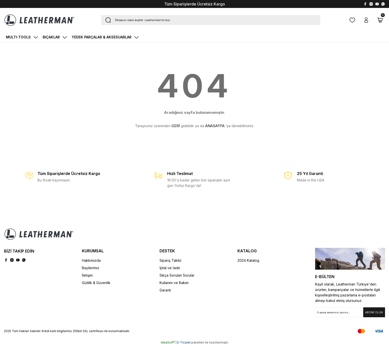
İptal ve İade (170, 268)
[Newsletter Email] (350, 312)
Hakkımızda (91, 260)
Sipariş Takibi (170, 260)
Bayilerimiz (90, 268)
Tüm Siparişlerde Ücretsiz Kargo (194, 3)
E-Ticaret (184, 342)
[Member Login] (366, 20)
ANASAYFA (215, 125)
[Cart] (380, 20)
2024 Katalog (248, 260)
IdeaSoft (168, 342)
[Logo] (39, 20)
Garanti (165, 290)
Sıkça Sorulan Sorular (177, 275)
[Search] (210, 20)
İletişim (87, 275)
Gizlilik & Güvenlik (96, 283)
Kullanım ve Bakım (174, 283)
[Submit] (374, 312)
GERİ (175, 125)
